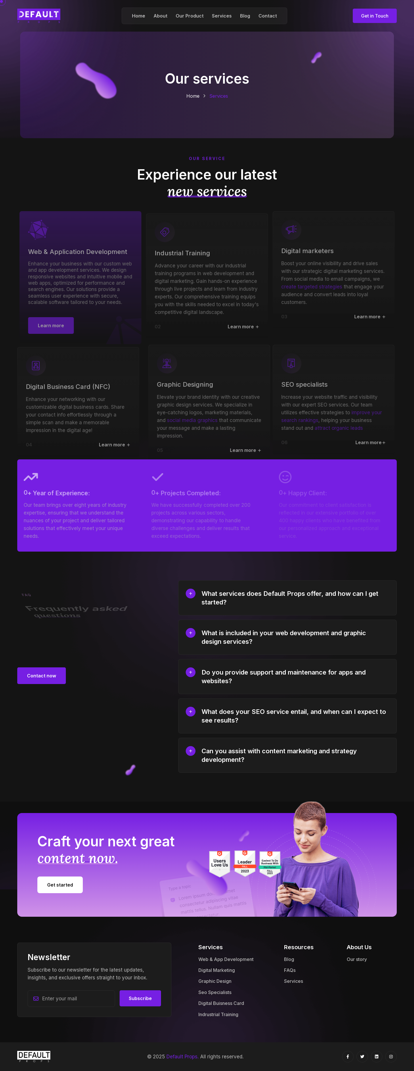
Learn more (243, 330)
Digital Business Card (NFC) (68, 390)
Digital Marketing (216, 970)
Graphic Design (214, 981)
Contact (267, 16)
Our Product (190, 16)
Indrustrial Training (218, 1014)
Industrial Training (182, 256)
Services (222, 16)
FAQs (290, 970)
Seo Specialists (214, 992)
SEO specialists (301, 384)
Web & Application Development (81, 251)
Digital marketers (304, 251)
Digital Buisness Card (221, 1003)
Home (138, 16)
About (160, 16)
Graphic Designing (188, 384)
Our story (357, 959)
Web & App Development (226, 959)
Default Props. (182, 1057)
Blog (245, 16)
